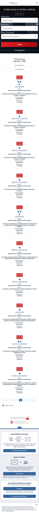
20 (17, 400)
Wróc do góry (9, 405)
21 (20, 400)
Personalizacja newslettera (19, 450)
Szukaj (19, 44)
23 (26, 400)
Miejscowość (5, 24)
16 (5, 400)
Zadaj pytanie (19, 473)
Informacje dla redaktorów (19, 496)
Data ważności (19, 69)
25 (33, 400)
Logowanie (19, 488)
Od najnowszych (19, 65)
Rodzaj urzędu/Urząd (7, 32)
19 (14, 400)
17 (8, 400)
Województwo (5, 16)
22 (23, 400)
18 (11, 400)
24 (30, 400)
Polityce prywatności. (10, 510)
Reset (21, 13)
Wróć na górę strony (19, 427)
